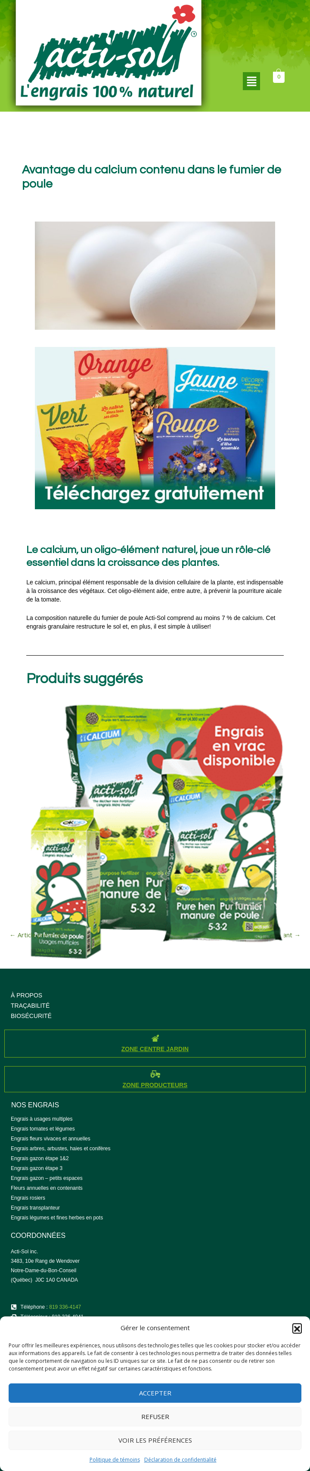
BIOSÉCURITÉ (31, 1015)
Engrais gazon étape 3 (36, 1168)
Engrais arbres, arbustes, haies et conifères (60, 1149)
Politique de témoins (115, 1459)
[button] (297, 1328)
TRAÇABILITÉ (30, 1005)
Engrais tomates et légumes (43, 1129)
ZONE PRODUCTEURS (155, 1085)
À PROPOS (26, 995)
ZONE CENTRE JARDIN (155, 1049)
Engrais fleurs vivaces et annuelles (50, 1139)
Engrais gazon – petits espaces (47, 1178)
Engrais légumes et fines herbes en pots (57, 1218)
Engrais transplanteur (35, 1208)
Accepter (155, 1393)
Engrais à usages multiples (41, 1119)
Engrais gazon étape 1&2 (40, 1158)
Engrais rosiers (28, 1198)
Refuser (155, 1416)
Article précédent (38, 934)
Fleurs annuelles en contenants (47, 1188)
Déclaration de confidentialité (180, 1459)
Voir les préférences (155, 1440)
